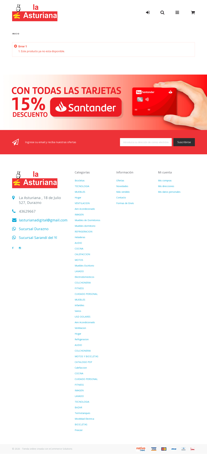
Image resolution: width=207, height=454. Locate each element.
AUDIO (78, 242)
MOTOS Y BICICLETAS (86, 356)
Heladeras (80, 237)
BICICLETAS (81, 424)
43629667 (27, 211)
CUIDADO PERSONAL (86, 293)
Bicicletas (80, 180)
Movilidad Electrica (84, 418)
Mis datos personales (169, 191)
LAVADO (79, 271)
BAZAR (78, 407)
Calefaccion (81, 367)
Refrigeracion (82, 339)
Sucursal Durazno (34, 228)
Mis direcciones (166, 186)
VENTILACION (82, 203)
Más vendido (123, 191)
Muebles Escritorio (84, 265)
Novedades (122, 186)
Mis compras (165, 180)
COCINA (79, 248)
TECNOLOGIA (82, 186)
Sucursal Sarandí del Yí (38, 237)
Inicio (15, 33)
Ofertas (120, 180)
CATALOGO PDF (83, 362)
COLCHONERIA (83, 282)
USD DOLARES (82, 316)
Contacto (121, 197)
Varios (78, 310)
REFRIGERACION (83, 231)
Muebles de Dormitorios (87, 220)
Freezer (79, 430)
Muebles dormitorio (85, 225)
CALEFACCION (82, 254)
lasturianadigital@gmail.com (43, 220)
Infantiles (79, 305)
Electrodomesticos (84, 276)
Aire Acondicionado (85, 208)
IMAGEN (79, 214)
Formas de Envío (125, 203)
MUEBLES (80, 191)
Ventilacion (80, 328)
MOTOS (79, 259)
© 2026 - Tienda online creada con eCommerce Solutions (42, 448)
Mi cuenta (165, 172)
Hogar (78, 197)
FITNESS (79, 288)
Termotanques (82, 413)
